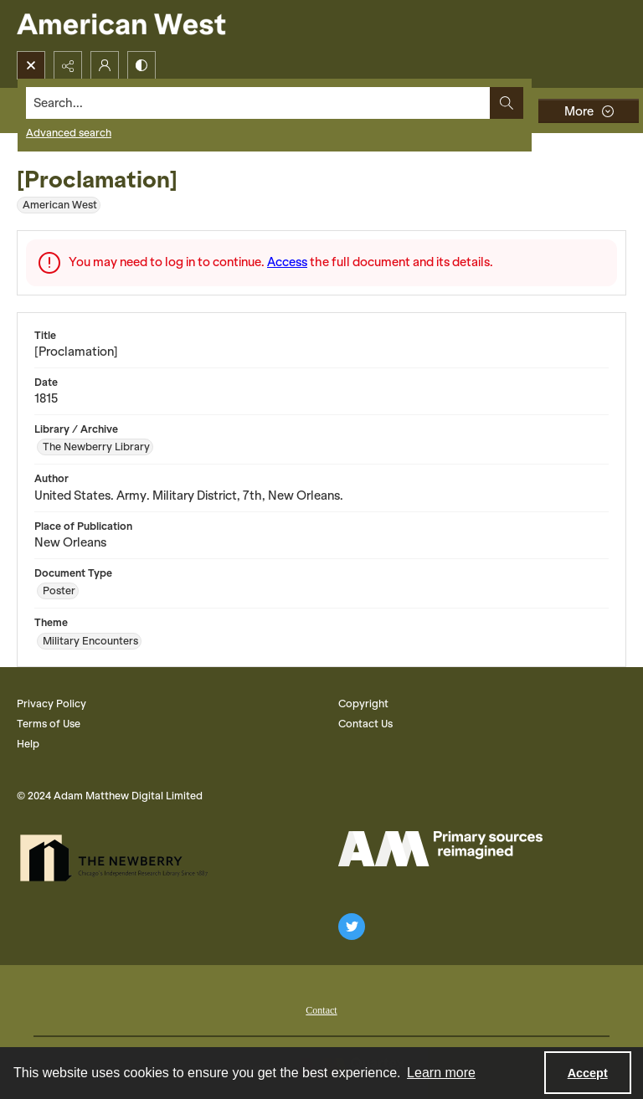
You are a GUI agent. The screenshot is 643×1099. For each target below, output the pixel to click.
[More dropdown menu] (588, 111)
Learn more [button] (441, 1073)
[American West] (150, 25)
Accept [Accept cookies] (588, 1073)
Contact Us (365, 723)
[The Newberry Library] (119, 858)
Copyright (363, 703)
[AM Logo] (440, 848)
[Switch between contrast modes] (141, 65)
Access (287, 262)
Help (28, 743)
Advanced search (68, 132)
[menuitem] (321, 1009)
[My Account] (104, 65)
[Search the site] (258, 103)
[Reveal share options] (67, 65)
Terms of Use (48, 723)
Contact (321, 1010)
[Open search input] (31, 65)
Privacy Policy (51, 703)
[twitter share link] (351, 926)
